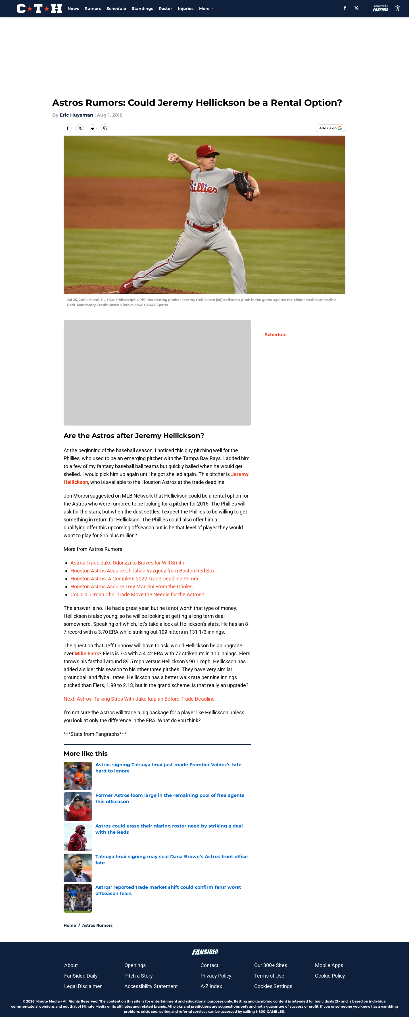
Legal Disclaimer (83, 986)
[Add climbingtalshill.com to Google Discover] (330, 128)
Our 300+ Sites (270, 965)
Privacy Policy (216, 976)
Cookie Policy (330, 976)
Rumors (93, 8)
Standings (142, 8)
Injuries (185, 8)
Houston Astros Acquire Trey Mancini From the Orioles (131, 586)
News (73, 8)
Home (70, 925)
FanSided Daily (81, 976)
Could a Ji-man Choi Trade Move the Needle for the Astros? (137, 594)
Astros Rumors (97, 925)
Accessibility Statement (151, 986)
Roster (165, 8)
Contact (209, 965)
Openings (135, 965)
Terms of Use (269, 976)
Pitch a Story (138, 976)
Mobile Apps (329, 965)
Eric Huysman (76, 115)
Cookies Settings (273, 986)
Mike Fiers (87, 653)
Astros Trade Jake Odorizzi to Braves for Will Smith (127, 563)
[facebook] (345, 8)
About (71, 965)
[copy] (105, 128)
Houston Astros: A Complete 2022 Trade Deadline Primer (134, 579)
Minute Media (48, 1001)
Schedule (116, 8)
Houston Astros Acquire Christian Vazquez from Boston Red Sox (142, 571)
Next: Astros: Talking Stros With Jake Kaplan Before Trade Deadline (139, 699)
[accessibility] (397, 8)
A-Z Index (211, 986)
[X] (356, 8)
